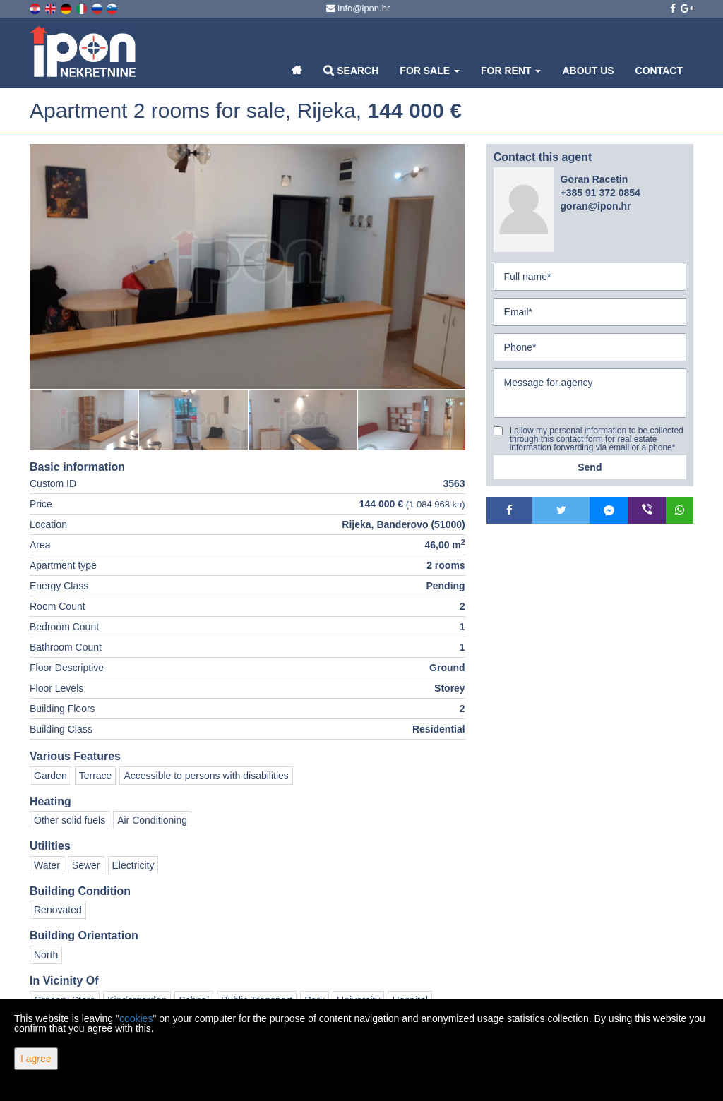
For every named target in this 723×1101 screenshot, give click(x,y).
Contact (659, 70)
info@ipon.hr (358, 8)
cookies (136, 1018)
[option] (84, 420)
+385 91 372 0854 (600, 192)
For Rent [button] (511, 70)
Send (590, 467)
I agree (36, 1058)
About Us (588, 70)
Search (350, 70)
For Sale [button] (430, 70)
